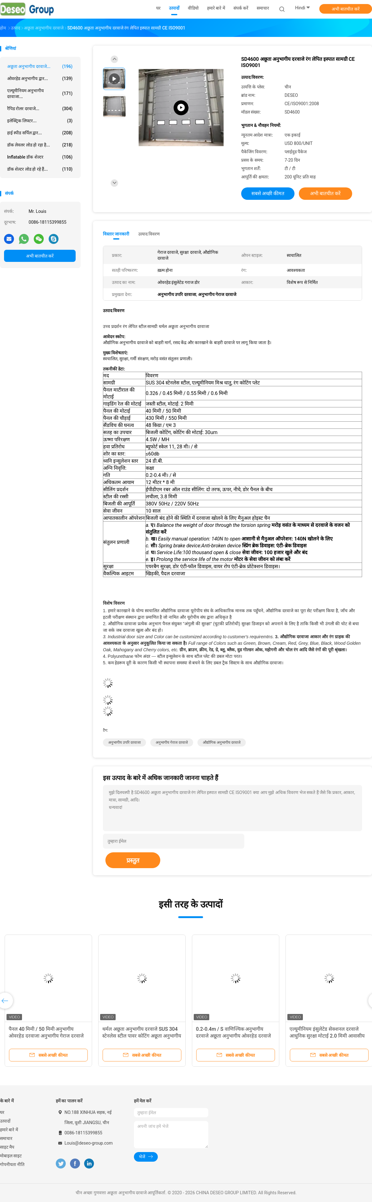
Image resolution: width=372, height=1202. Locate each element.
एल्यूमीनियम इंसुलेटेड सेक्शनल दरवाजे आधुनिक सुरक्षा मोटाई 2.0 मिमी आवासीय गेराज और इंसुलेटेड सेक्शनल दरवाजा (327, 1036)
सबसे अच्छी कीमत (268, 193)
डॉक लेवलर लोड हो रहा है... (40, 145)
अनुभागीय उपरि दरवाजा (124, 742)
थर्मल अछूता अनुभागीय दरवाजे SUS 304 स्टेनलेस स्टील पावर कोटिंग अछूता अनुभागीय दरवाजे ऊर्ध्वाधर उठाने (141, 1036)
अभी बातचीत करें (346, 9)
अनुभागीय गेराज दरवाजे (172, 742)
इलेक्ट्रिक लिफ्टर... (40, 121)
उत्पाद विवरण (149, 233)
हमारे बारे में (9, 1129)
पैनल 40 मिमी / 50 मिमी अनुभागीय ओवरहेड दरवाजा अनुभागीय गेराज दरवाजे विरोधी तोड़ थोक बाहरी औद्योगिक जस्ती (46, 1036)
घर (2, 1112)
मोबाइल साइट (11, 1155)
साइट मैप (7, 1147)
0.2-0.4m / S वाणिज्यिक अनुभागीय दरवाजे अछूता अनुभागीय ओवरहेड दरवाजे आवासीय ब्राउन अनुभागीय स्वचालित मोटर (233, 1036)
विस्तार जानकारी (116, 233)
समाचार (6, 1138)
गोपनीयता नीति (12, 1164)
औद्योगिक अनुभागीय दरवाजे (222, 742)
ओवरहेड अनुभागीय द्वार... (40, 78)
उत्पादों (5, 1121)
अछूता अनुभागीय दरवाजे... (40, 66)
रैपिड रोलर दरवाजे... (40, 108)
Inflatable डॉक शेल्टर (40, 157)
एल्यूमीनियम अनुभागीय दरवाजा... (40, 93)
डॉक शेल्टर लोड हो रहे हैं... (40, 169)
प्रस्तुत (132, 860)
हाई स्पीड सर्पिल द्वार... (40, 133)
